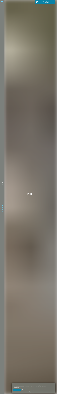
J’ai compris (17, 390)
